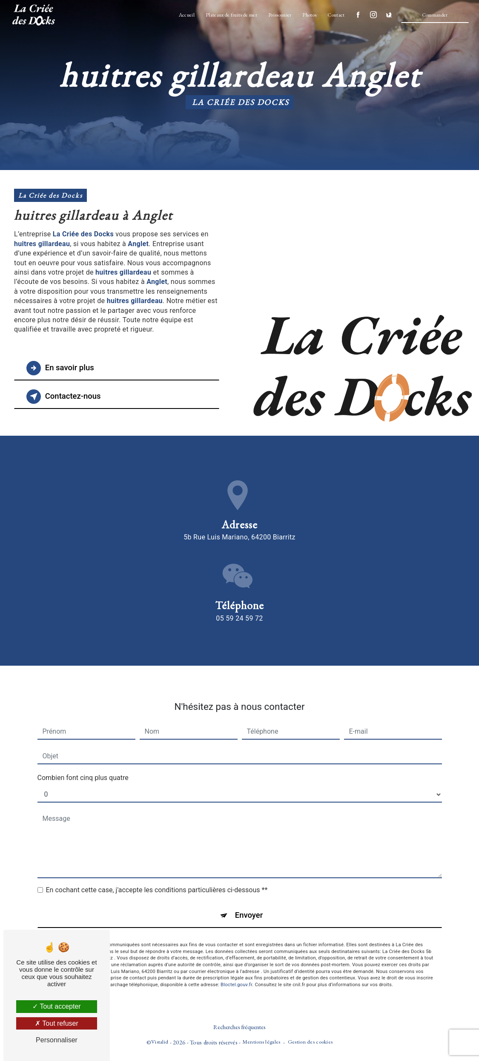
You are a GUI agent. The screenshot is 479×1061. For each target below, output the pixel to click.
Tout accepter (56, 1006)
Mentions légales (261, 1042)
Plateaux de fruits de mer (230, 14)
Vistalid (159, 1042)
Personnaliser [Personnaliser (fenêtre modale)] (56, 1040)
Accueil (186, 14)
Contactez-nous (65, 396)
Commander (434, 14)
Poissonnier (279, 14)
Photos (309, 14)
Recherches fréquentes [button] (239, 1027)
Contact (335, 14)
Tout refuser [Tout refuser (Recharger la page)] (56, 1023)
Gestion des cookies (310, 1042)
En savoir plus (62, 368)
